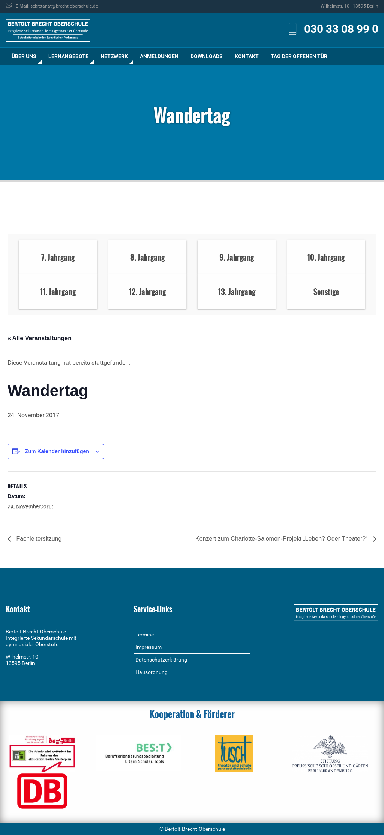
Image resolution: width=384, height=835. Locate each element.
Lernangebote (68, 56)
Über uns (24, 56)
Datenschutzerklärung (161, 660)
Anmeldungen (159, 56)
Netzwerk (114, 56)
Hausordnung (151, 672)
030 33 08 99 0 (341, 28)
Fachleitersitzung (38, 538)
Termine (144, 635)
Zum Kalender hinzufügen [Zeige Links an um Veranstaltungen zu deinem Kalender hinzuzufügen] (57, 451)
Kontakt (247, 56)
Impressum (148, 647)
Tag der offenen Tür (299, 56)
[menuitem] (24, 56)
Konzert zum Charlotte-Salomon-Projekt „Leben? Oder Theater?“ (282, 538)
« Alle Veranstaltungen (40, 338)
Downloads (206, 56)
